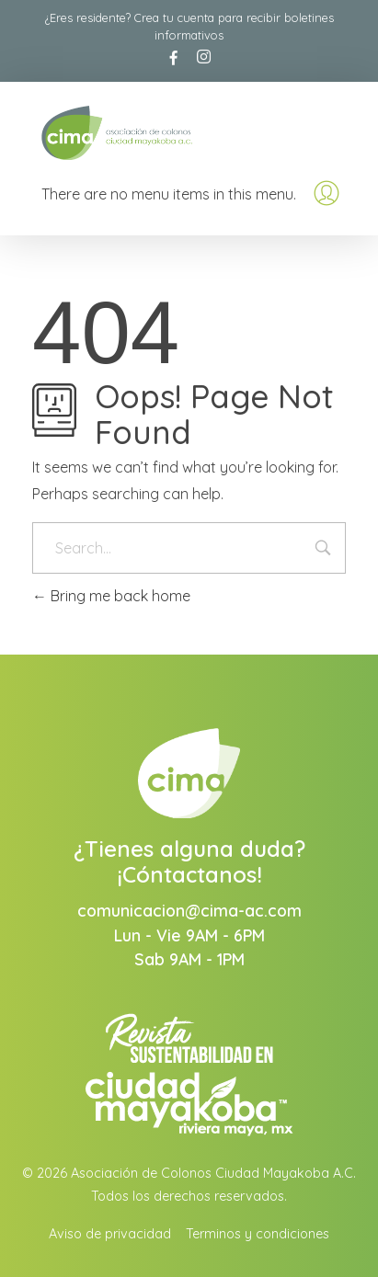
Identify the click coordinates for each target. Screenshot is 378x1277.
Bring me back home (111, 596)
